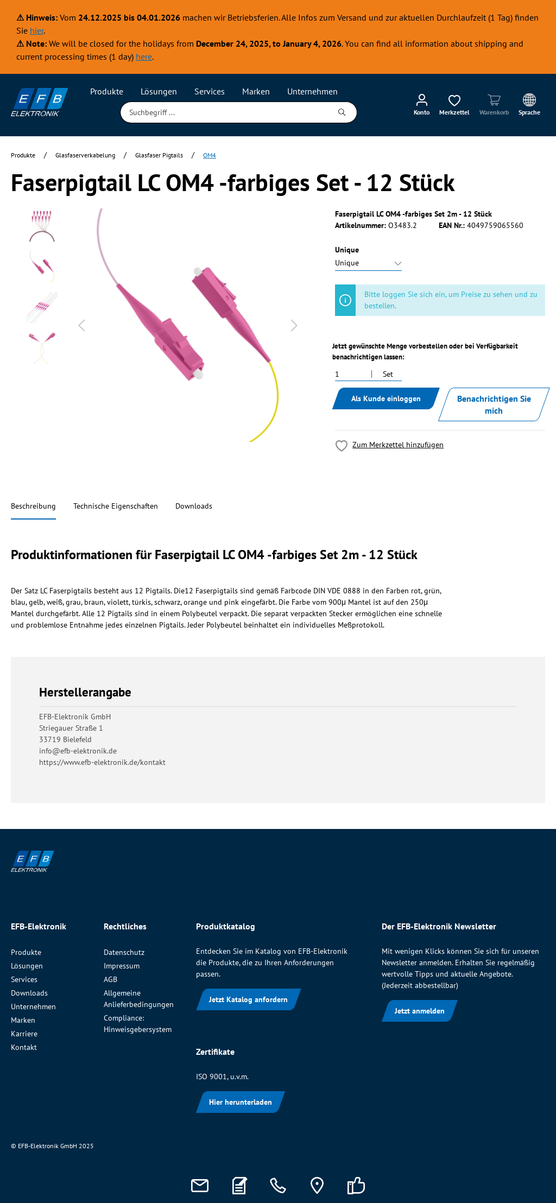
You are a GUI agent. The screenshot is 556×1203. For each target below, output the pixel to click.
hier (36, 30)
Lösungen (27, 966)
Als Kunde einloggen (386, 398)
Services (24, 979)
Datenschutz (124, 952)
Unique (347, 250)
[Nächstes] (294, 325)
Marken (23, 1020)
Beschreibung (33, 506)
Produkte (26, 952)
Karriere (24, 1034)
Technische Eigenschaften (115, 506)
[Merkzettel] (454, 104)
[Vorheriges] (81, 325)
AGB (110, 979)
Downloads (193, 506)
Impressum (122, 966)
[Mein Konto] (421, 104)
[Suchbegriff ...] (224, 112)
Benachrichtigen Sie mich (494, 404)
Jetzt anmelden (420, 1011)
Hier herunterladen (240, 1102)
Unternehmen (33, 1006)
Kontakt (24, 1047)
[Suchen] (342, 112)
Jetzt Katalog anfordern (248, 999)
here (144, 56)
